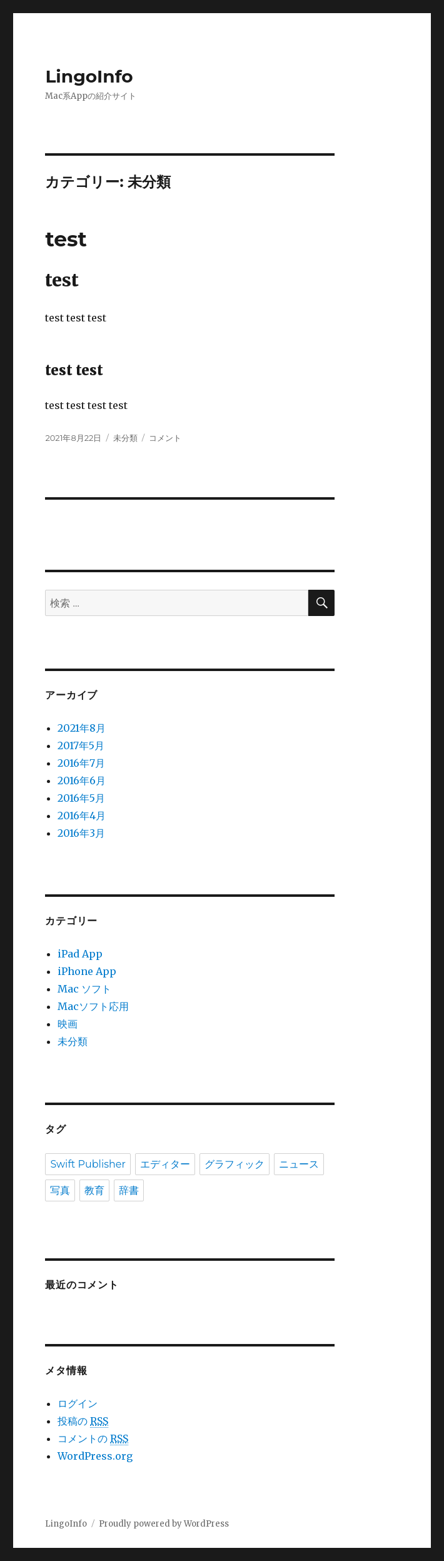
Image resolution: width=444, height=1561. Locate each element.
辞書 (129, 1190)
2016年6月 (82, 780)
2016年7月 (81, 763)
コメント (165, 438)
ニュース (299, 1164)
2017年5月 (81, 745)
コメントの (93, 1438)
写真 (60, 1190)
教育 (94, 1190)
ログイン (78, 1403)
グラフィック (234, 1164)
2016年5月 (81, 798)
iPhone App (87, 971)
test (66, 238)
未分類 (125, 438)
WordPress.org (95, 1456)
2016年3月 (81, 833)
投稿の (83, 1421)
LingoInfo (89, 76)
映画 (68, 1024)
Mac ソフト (84, 989)
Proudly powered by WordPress (164, 1523)
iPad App (80, 953)
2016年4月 (82, 815)
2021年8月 (82, 728)
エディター (165, 1164)
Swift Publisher (88, 1164)
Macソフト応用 (93, 1006)
